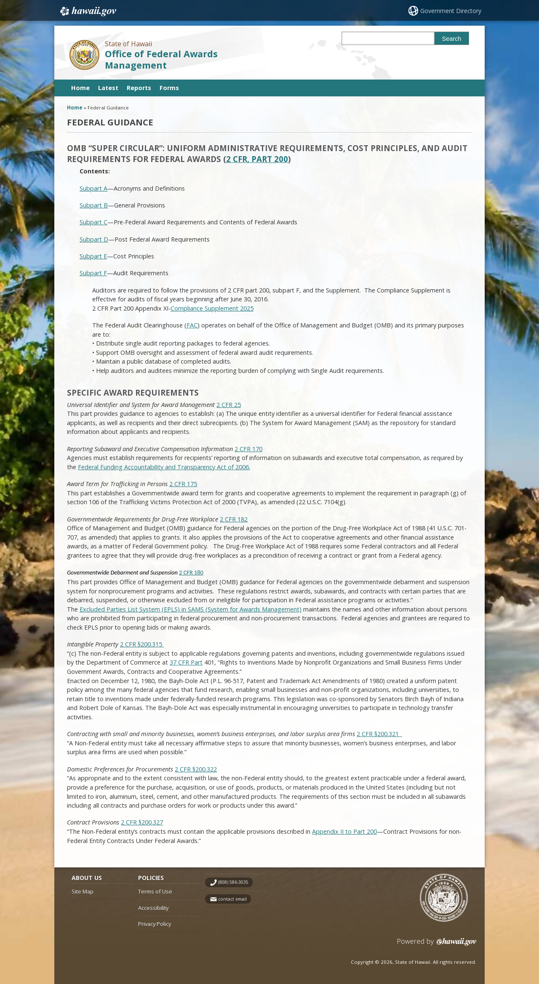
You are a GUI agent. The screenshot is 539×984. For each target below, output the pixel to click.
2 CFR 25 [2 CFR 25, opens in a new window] (228, 405)
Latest (108, 88)
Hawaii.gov (87, 11)
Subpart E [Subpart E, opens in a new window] (93, 256)
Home (80, 88)
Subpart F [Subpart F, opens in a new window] (93, 273)
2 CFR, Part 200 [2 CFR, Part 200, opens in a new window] (257, 159)
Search (452, 38)
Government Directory (450, 11)
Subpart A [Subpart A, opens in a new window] (93, 188)
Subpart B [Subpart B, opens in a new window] (94, 205)
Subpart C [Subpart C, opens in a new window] (93, 222)
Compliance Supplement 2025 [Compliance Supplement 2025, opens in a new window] (212, 308)
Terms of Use (155, 891)
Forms (169, 88)
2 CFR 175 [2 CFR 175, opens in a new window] (183, 484)
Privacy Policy (154, 924)
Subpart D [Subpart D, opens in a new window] (94, 239)
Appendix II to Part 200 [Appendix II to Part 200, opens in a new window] (344, 831)
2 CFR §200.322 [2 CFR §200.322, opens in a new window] (196, 769)
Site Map (82, 891)
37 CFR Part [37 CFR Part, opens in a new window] (186, 662)
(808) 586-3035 (233, 882)
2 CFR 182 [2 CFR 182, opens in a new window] (234, 519)
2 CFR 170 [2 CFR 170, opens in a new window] (248, 449)
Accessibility (153, 908)
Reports (139, 88)
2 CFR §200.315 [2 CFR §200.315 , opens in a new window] (142, 644)
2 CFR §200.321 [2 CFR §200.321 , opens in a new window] (379, 734)
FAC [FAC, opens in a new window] (192, 325)
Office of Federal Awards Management (161, 59)
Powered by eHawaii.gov (437, 945)
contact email (232, 899)
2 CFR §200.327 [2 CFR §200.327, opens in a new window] (142, 822)
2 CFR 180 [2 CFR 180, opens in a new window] (191, 572)
